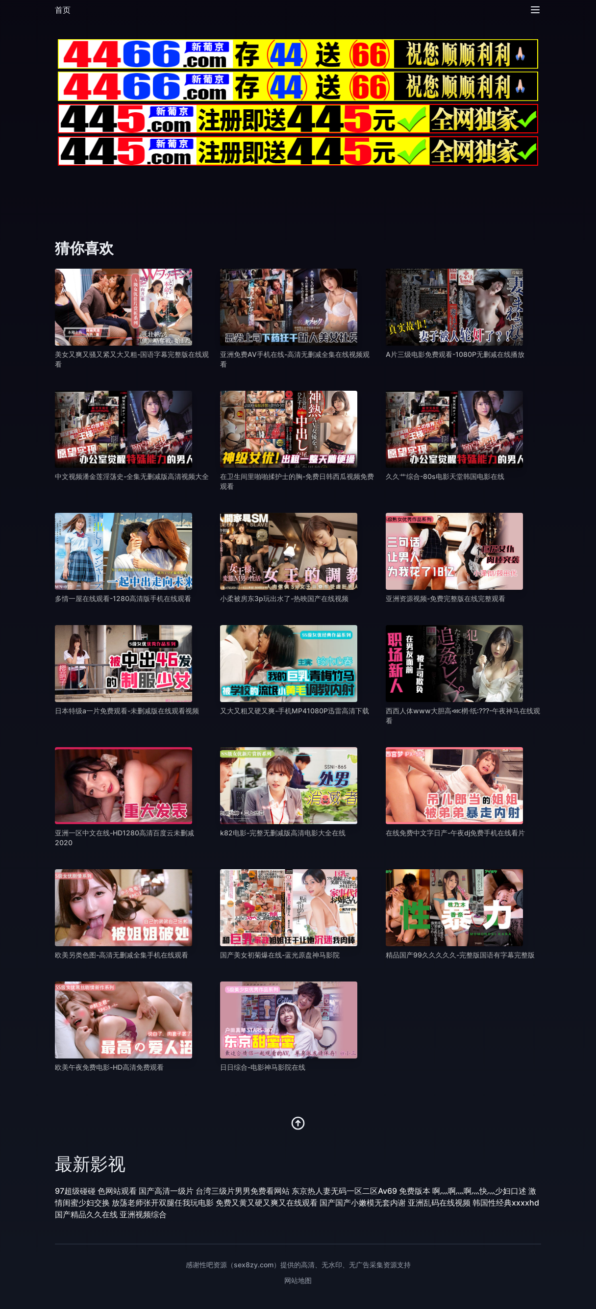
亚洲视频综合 (143, 1214)
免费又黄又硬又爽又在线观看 (267, 1203)
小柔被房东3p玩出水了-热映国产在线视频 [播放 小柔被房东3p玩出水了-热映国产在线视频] (284, 598)
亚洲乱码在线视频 (439, 1203)
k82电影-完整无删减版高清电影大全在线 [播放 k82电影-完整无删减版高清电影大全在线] (283, 833)
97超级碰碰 (75, 1191)
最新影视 (90, 1164)
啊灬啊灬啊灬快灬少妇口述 (479, 1191)
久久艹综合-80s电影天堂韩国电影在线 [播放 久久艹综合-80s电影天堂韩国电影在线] (445, 476)
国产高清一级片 (166, 1191)
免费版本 (414, 1191)
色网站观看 (117, 1191)
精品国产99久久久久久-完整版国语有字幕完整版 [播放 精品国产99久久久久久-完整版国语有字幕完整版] (460, 955)
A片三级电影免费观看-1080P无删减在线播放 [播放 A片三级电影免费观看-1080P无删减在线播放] (455, 354)
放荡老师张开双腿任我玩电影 (163, 1203)
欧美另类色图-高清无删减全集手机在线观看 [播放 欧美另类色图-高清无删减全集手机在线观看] (121, 955)
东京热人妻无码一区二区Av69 (344, 1191)
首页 (63, 10)
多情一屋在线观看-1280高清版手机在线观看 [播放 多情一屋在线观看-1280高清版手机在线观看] (123, 598)
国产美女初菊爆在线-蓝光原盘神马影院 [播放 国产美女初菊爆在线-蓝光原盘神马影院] (280, 955)
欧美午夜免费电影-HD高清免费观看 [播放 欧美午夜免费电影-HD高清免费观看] (109, 1067)
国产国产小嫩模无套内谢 (363, 1203)
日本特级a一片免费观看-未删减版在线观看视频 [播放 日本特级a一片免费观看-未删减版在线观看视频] (127, 710)
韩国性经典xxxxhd (505, 1203)
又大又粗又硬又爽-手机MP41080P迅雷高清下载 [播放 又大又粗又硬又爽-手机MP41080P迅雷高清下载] (294, 710)
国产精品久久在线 (86, 1214)
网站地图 (298, 1280)
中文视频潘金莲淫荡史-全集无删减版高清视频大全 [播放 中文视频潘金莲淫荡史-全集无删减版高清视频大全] (132, 476)
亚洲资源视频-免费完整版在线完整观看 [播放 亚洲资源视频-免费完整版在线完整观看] (445, 598)
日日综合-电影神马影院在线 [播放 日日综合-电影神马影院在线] (262, 1067)
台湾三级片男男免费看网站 (243, 1191)
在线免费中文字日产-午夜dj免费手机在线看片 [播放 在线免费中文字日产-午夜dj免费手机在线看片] (455, 833)
